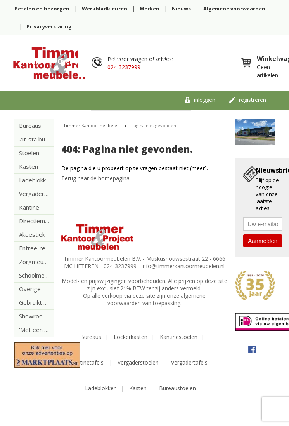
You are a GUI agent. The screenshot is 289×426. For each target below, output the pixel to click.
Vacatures (38, 80)
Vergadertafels (189, 362)
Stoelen (29, 153)
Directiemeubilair (36, 221)
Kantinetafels (88, 362)
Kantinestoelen (178, 336)
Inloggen (204, 99)
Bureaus (30, 125)
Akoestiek (32, 234)
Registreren (252, 99)
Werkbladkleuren (104, 8)
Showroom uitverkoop (36, 316)
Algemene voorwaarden (234, 8)
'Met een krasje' (36, 329)
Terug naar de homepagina (95, 178)
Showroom (117, 61)
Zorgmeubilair (36, 261)
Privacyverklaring (49, 26)
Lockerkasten (130, 336)
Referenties (168, 61)
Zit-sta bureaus (36, 139)
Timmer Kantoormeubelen (91, 125)
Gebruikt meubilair (36, 302)
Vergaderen (35, 193)
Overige (30, 289)
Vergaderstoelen (138, 362)
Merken (149, 8)
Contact (215, 61)
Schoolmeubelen (36, 275)
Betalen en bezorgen (41, 8)
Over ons (71, 61)
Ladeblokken (35, 180)
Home (32, 61)
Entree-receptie (36, 248)
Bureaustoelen (177, 388)
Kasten (28, 166)
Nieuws (181, 8)
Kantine (29, 207)
